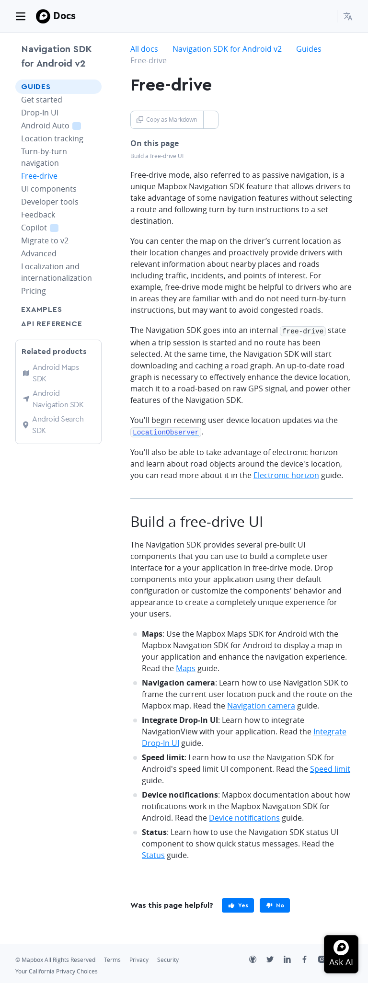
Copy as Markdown (167, 119)
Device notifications (244, 816)
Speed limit (330, 767)
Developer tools (50, 201)
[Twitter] (275, 959)
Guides (36, 87)
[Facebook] (309, 959)
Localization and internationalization (56, 272)
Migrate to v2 (45, 240)
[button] (348, 16)
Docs (64, 15)
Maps (186, 667)
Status (153, 853)
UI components (49, 188)
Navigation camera (261, 704)
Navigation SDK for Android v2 (56, 57)
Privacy (139, 958)
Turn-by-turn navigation (44, 157)
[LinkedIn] (292, 959)
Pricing (33, 291)
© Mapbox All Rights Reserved (55, 958)
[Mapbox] (43, 16)
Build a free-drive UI (157, 156)
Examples (41, 309)
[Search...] (325, 16)
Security (168, 958)
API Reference (51, 324)
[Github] (257, 959)
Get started (41, 99)
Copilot (50, 227)
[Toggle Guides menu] (91, 87)
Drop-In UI (39, 112)
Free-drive (39, 176)
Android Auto (61, 125)
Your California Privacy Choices (56, 970)
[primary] (238, 904)
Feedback (38, 214)
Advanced (39, 253)
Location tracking (52, 138)
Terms (112, 958)
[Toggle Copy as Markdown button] (210, 119)
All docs (144, 49)
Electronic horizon (286, 474)
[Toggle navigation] (20, 16)
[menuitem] (348, 16)
